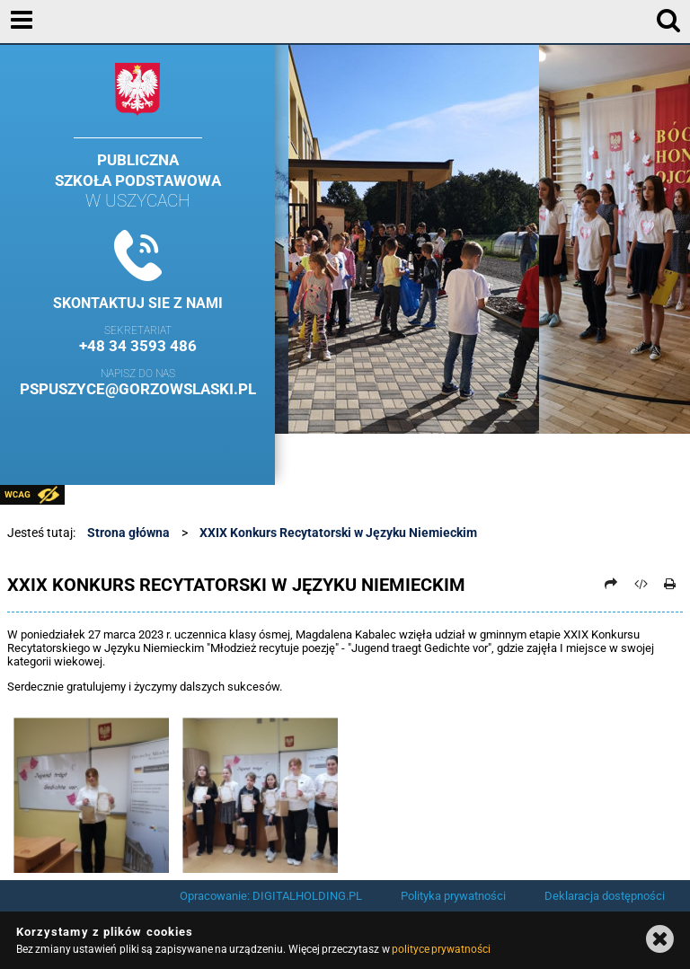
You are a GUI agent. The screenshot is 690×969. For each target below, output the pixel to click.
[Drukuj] (670, 584)
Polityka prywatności (453, 896)
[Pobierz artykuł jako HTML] (640, 584)
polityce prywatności (441, 949)
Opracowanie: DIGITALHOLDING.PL (271, 896)
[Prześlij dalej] (612, 584)
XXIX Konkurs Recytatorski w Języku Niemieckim (338, 532)
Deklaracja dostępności (604, 896)
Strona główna (128, 532)
